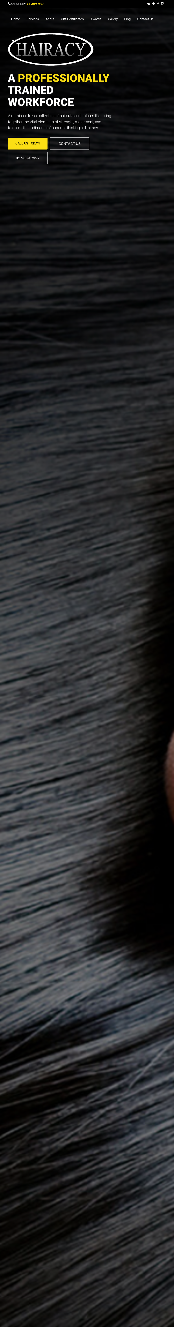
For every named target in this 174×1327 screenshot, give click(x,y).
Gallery (113, 19)
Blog (127, 19)
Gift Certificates (72, 19)
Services (33, 19)
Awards (95, 19)
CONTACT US (70, 143)
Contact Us (145, 19)
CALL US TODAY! (27, 143)
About (50, 19)
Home (15, 19)
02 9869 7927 (35, 3)
